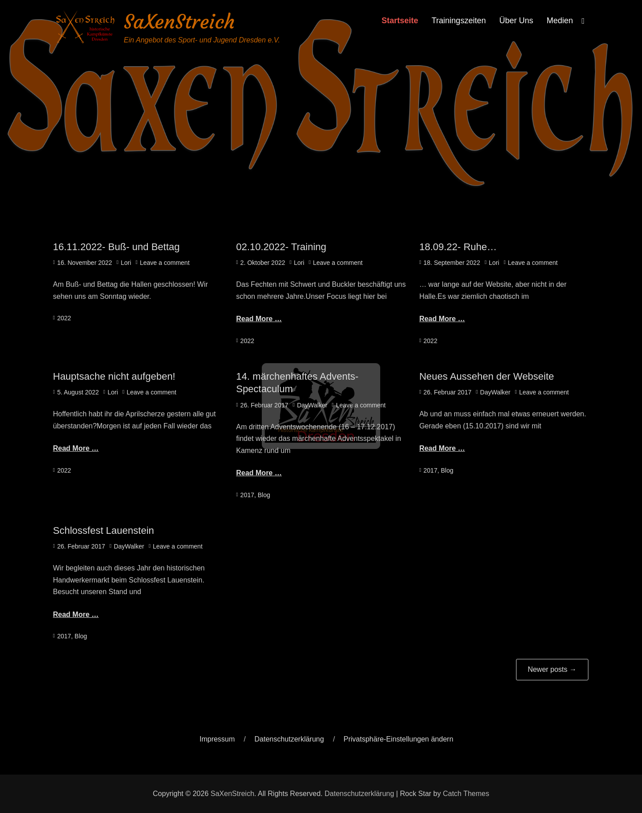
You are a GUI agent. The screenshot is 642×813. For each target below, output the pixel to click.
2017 (247, 495)
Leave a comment (164, 262)
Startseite (400, 20)
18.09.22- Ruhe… (458, 246)
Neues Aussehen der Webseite (486, 376)
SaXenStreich (179, 21)
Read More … (258, 319)
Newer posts (552, 669)
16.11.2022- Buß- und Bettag (116, 246)
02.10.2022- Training (281, 246)
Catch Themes (466, 793)
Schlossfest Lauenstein (103, 530)
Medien (559, 20)
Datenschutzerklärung (289, 739)
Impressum (217, 739)
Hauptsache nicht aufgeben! (114, 376)
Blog (264, 495)
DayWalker (312, 405)
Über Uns (516, 20)
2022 (64, 318)
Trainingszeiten (459, 20)
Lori (126, 262)
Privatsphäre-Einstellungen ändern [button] (398, 739)
